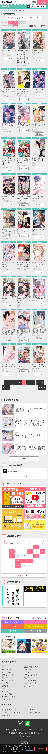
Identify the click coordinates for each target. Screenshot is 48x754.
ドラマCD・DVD (35, 626)
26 (18, 565)
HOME (4, 667)
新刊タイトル (6, 670)
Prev (4, 540)
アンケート (5, 699)
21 (30, 561)
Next (43, 540)
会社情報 (16, 730)
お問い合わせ (23, 736)
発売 (34, 2)
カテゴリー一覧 (40, 618)
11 (11, 556)
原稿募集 (4, 686)
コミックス (35, 622)
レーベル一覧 (29, 686)
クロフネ (4, 715)
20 (24, 561)
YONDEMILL (35, 712)
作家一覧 (4, 691)
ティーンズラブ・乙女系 (10, 712)
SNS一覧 (25, 477)
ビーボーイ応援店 (8, 697)
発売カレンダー (34, 18)
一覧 (25, 459)
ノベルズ (12, 626)
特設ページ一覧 (7, 675)
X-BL (32, 710)
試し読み (9, 59)
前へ (7, 388)
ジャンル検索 (6, 694)
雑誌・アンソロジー (12, 622)
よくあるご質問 (31, 733)
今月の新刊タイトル (16, 18)
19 (18, 561)
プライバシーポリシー (32, 730)
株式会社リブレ (7, 710)
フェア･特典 (6, 672)
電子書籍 (10, 10)
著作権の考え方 (15, 733)
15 (36, 556)
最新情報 (4, 678)
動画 (3, 689)
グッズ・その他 (35, 631)
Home (3, 10)
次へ (40, 388)
